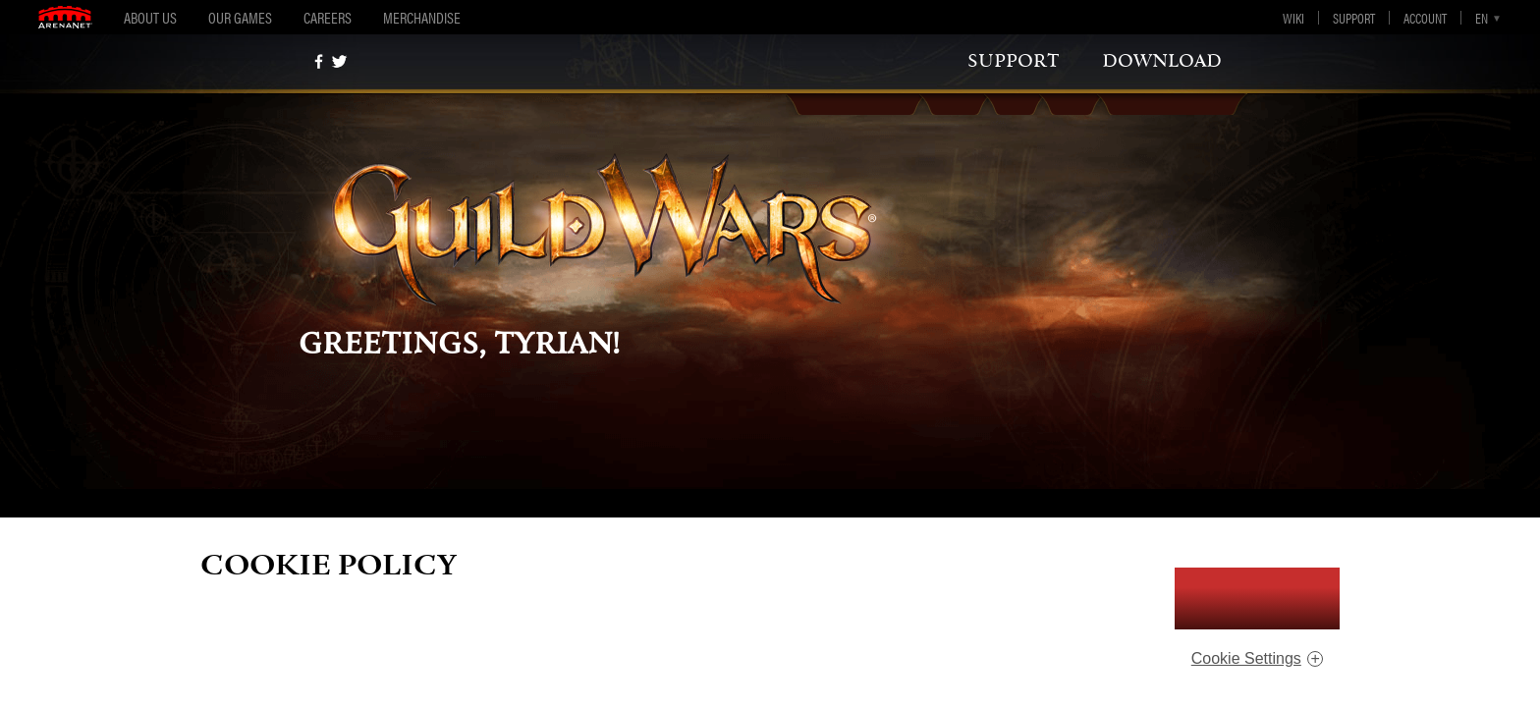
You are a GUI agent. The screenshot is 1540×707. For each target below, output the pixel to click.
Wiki (1293, 17)
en (1481, 17)
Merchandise (422, 17)
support (1013, 61)
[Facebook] (318, 61)
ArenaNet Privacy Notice (1003, 634)
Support (1354, 17)
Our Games (240, 17)
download (1162, 61)
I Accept (1257, 598)
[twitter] (339, 61)
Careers (327, 17)
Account (1425, 17)
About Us (150, 17)
